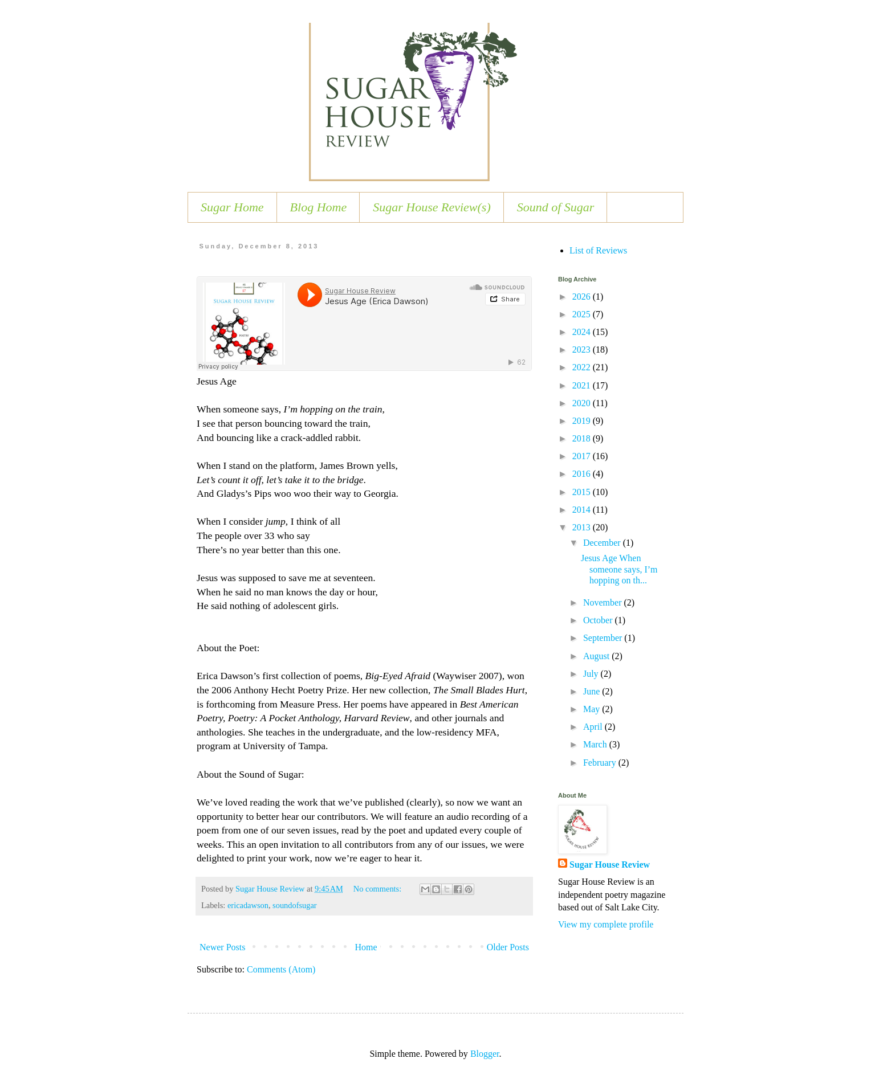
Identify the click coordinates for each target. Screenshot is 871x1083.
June (592, 691)
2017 (582, 456)
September (603, 638)
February (600, 762)
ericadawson (247, 905)
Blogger (484, 1054)
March (596, 744)
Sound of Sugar (556, 207)
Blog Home (318, 207)
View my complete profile (605, 924)
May (592, 709)
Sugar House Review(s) (432, 207)
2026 (582, 296)
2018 (582, 438)
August (597, 656)
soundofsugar (294, 905)
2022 (582, 367)
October (599, 620)
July (592, 674)
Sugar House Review (609, 864)
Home (366, 947)
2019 (582, 421)
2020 (582, 403)
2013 (582, 527)
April (594, 726)
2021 (582, 385)
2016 (582, 474)
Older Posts (508, 947)
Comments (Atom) (281, 969)
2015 (582, 492)
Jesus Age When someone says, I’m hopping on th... (619, 569)
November (603, 602)
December (603, 542)
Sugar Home (232, 207)
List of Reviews (598, 250)
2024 (582, 332)
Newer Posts (222, 947)
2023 (582, 349)
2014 (582, 509)
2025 (582, 314)
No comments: (378, 888)
